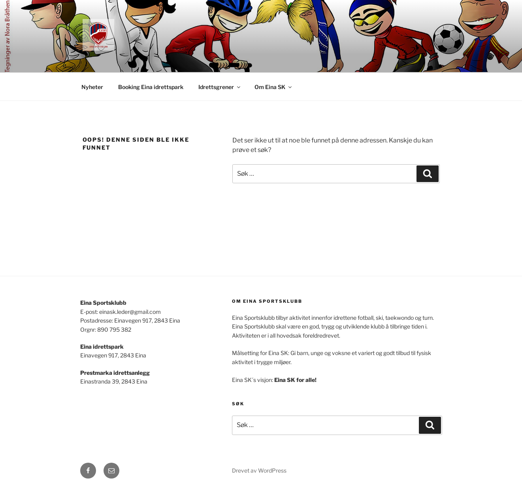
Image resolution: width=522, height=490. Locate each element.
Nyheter (92, 87)
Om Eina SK (273, 87)
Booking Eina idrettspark (150, 87)
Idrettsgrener (219, 87)
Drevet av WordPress (259, 470)
